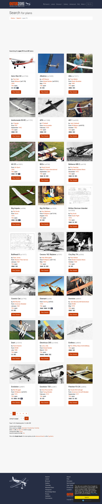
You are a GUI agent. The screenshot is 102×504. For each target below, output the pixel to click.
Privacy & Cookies (72, 487)
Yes (24, 433)
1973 (47, 394)
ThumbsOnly (30, 428)
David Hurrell (46, 167)
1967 (18, 262)
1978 (73, 306)
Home (13, 18)
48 (19, 429)
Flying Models (47, 392)
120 (22, 429)
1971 (77, 394)
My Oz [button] (89, 4)
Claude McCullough (76, 390)
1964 (44, 262)
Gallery (66, 4)
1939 (47, 127)
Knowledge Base (50, 492)
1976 (44, 83)
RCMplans (75, 125)
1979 (77, 172)
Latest (53, 4)
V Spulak (16, 123)
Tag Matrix (50, 436)
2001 (48, 172)
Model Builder (47, 81)
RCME (74, 304)
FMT (16, 125)
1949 (75, 262)
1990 (73, 83)
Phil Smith (16, 211)
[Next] (26, 413)
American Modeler (20, 304)
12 (13, 429)
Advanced (72, 4)
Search (46, 4)
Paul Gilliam (74, 257)
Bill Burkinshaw (84, 302)
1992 (20, 127)
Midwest (17, 81)
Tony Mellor (74, 79)
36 (17, 429)
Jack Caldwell (74, 123)
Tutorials (48, 485)
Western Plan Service (21, 260)
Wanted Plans (49, 487)
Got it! (87, 497)
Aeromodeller (47, 125)
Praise (47, 494)
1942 (12, 169)
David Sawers (17, 346)
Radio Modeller (76, 81)
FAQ (78, 4)
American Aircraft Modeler (80, 392)
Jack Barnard (74, 302)
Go (26, 418)
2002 (46, 216)
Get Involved (71, 483)
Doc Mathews (46, 211)
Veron (16, 213)
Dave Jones (16, 257)
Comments (48, 498)
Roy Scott (73, 213)
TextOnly (37, 428)
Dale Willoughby (47, 257)
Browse (58, 4)
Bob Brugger (17, 390)
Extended (24, 428)
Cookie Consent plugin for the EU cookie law (86, 500)
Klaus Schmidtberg (83, 346)
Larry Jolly (45, 346)
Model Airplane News (78, 169)
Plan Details (16, 92)
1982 (75, 127)
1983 (45, 350)
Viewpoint (48, 490)
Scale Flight (75, 216)
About (69, 477)
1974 (41, 304)
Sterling (45, 302)
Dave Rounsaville (47, 390)
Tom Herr (16, 79)
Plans (21, 431)
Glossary (69, 481)
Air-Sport (17, 167)
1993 (12, 83)
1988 (15, 350)
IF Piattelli (45, 123)
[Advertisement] (51, 33)
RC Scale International (50, 169)
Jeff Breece (45, 79)
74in (12, 85)
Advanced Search (40, 436)
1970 (70, 218)
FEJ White (73, 346)
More (83, 4)
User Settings (71, 485)
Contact (69, 490)
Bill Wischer (16, 302)
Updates (47, 496)
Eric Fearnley (74, 167)
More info (94, 494)
